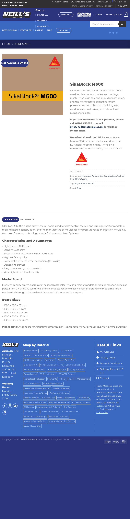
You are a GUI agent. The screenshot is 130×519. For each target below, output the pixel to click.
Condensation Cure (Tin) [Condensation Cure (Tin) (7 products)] (51, 365)
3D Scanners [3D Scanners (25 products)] (66, 351)
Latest (39, 30)
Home (6, 44)
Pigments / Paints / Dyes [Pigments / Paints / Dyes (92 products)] (35, 393)
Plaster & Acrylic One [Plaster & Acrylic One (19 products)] (59, 393)
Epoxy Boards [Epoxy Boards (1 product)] (30, 374)
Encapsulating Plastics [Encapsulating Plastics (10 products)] (34, 369)
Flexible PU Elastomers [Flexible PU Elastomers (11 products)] (79, 379)
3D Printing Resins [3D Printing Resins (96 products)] (49, 351)
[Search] (122, 24)
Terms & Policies (104, 5)
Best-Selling (9, 30)
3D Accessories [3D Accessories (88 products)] (31, 351)
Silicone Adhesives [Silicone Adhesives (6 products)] (69, 412)
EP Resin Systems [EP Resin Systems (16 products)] (48, 374)
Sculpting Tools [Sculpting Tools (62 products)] (31, 412)
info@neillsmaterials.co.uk (87, 127)
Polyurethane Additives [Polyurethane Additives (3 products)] (35, 402)
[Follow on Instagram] (121, 6)
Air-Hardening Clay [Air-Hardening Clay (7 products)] (33, 360)
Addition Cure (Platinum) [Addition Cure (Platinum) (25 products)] (36, 355)
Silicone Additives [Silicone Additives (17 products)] (49, 412)
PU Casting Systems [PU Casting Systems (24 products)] (81, 402)
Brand (42, 20)
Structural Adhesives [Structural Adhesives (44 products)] (58, 416)
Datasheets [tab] (27, 219)
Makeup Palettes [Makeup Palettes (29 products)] (61, 388)
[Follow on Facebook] (118, 6)
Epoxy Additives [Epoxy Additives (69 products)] (76, 369)
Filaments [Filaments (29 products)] (52, 379)
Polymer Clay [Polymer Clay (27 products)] (84, 398)
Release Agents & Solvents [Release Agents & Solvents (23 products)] (48, 407)
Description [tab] (11, 219)
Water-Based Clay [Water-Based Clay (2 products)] (32, 426)
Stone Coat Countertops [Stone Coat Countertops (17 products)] (35, 416)
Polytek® (122, 2)
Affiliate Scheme (105, 2)
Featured (26, 30)
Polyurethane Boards (84, 183)
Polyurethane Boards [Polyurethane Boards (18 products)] (59, 402)
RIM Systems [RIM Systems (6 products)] (69, 407)
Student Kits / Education (82, 2)
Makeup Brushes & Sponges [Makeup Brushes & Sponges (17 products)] (37, 388)
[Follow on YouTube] (126, 6)
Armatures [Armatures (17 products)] (50, 360)
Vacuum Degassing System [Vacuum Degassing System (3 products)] (62, 421)
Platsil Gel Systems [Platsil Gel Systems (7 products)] (66, 398)
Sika (79, 188)
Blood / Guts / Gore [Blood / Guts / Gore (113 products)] (66, 360)
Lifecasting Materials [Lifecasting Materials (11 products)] (53, 383)
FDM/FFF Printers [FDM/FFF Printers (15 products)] (67, 374)
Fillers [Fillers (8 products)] (62, 379)
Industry (43, 26)
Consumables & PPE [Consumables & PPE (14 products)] (75, 365)
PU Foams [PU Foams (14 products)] (29, 407)
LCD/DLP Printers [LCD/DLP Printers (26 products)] (32, 383)
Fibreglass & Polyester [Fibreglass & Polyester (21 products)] (34, 379)
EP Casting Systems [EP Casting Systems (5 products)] (57, 369)
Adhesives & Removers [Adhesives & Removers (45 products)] (61, 355)
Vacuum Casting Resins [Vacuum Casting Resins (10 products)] (35, 421)
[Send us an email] (124, 6)
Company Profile (60, 2)
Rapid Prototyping (78, 179)
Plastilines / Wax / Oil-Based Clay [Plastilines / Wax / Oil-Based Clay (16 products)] (39, 398)
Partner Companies (82, 5)
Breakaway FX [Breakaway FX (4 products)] (30, 365)
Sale (49, 30)
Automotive (97, 176)
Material (43, 15)
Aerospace (23, 44)
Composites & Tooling (114, 176)
